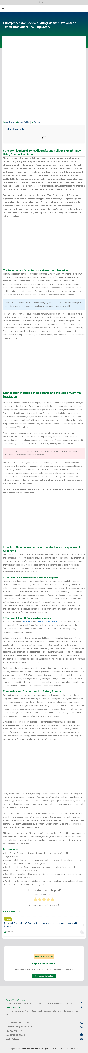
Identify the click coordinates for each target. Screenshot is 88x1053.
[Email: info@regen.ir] (81, 1039)
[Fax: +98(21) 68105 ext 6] (81, 1034)
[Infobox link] (48, 2)
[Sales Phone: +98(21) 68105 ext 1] (81, 1027)
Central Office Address (15, 1000)
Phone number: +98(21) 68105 (17, 1023)
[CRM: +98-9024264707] (81, 1031)
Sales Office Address (14, 1007)
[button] (81, 129)
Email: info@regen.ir (13, 1039)
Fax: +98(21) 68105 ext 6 (15, 1035)
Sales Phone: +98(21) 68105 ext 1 (18, 1027)
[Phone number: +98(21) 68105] (81, 1023)
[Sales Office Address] (81, 1007)
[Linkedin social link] (42, 2)
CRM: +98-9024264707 (14, 1031)
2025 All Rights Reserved (49, 1048)
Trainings (37, 122)
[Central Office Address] (81, 1002)
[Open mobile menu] (3, 8)
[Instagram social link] (39, 2)
